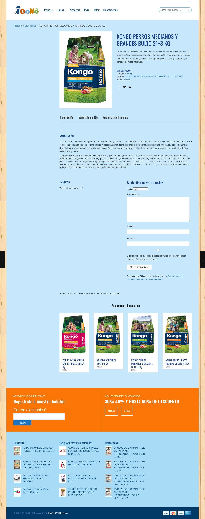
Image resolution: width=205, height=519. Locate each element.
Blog (93, 10)
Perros (44, 10)
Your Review (133, 194)
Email (129, 238)
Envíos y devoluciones (114, 117)
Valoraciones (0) (87, 117)
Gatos (57, 10)
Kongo (130, 73)
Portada (17, 25)
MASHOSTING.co (58, 512)
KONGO (127, 79)
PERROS (111, 410)
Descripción (66, 117)
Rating (130, 188)
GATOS (127, 410)
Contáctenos (107, 10)
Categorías (30, 25)
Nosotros (72, 10)
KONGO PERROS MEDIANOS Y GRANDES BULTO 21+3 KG (154, 76)
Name (130, 226)
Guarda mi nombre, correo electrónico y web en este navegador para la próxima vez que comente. (156, 257)
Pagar (84, 10)
